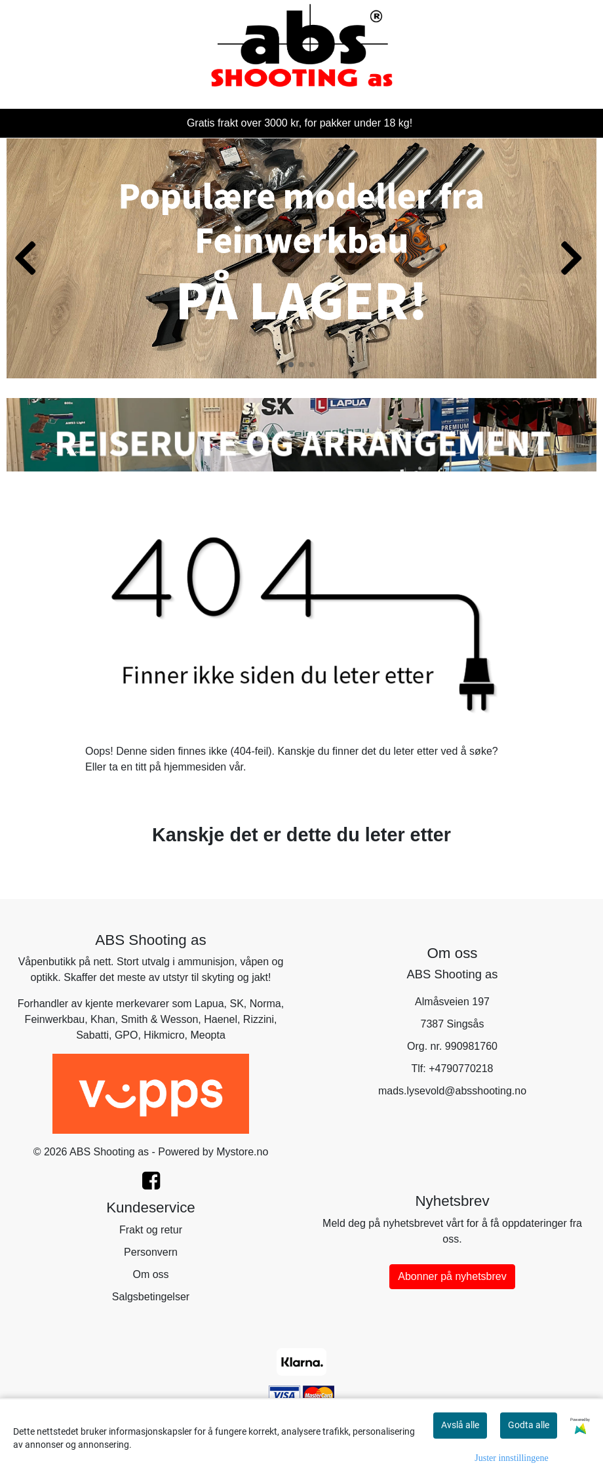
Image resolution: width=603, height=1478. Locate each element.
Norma (265, 1003)
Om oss (150, 1274)
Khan (102, 1019)
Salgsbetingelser (150, 1296)
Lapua (209, 1003)
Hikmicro (164, 1035)
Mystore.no (242, 1151)
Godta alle (528, 1425)
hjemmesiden (195, 766)
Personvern (151, 1252)
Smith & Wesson (159, 1019)
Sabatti (92, 1035)
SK (237, 1003)
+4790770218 (461, 1068)
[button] (291, 364)
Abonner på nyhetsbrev (452, 1276)
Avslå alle (460, 1425)
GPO (126, 1035)
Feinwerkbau (55, 1019)
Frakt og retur (150, 1229)
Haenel (220, 1019)
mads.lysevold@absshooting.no (452, 1090)
